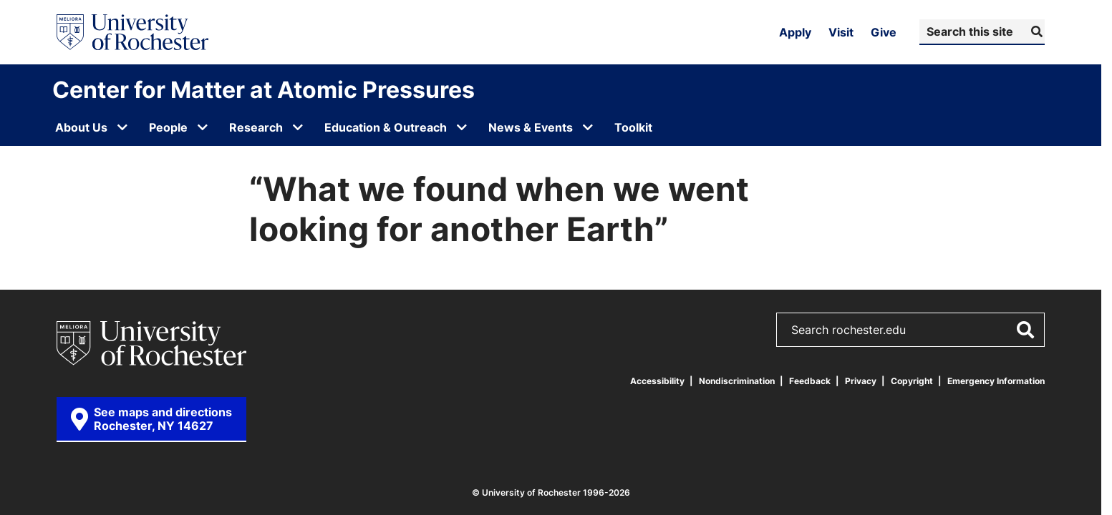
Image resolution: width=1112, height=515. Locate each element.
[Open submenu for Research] (298, 127)
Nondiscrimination (737, 381)
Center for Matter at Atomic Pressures (263, 89)
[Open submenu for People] (202, 127)
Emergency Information (996, 381)
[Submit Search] (1035, 31)
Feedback (810, 381)
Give (883, 32)
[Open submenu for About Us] (122, 127)
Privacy (860, 381)
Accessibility (657, 381)
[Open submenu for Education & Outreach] (462, 127)
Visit (841, 32)
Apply (795, 32)
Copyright (912, 381)
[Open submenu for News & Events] (588, 127)
